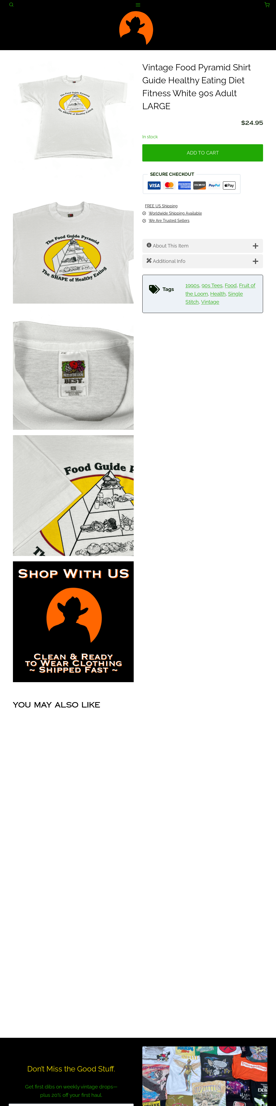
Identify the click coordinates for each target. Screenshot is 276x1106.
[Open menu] (138, 5)
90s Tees (212, 285)
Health (218, 294)
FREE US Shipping (161, 206)
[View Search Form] (11, 5)
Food (231, 285)
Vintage (210, 302)
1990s (192, 285)
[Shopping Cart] (267, 4)
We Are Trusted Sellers (169, 220)
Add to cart (203, 153)
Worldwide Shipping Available (175, 213)
